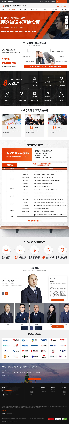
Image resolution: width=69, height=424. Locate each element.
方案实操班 (53, 389)
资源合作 (47, 1)
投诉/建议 (41, 1)
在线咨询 (53, 1)
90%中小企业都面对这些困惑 (34, 45)
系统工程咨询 (43, 389)
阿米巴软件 (34, 9)
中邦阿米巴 (63, 394)
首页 (3, 9)
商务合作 (31, 391)
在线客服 (5, 395)
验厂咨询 (7, 413)
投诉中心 (31, 394)
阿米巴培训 (12, 9)
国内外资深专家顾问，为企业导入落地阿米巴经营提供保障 (34, 270)
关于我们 (54, 9)
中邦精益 (63, 389)
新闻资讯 (44, 9)
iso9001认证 (11, 413)
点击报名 (34, 379)
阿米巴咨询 (23, 9)
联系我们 (64, 9)
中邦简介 (31, 389)
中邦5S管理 (64, 391)
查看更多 (3, 410)
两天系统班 (53, 391)
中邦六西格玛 (64, 392)
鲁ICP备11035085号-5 (27, 418)
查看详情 (56, 300)
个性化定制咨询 (43, 391)
